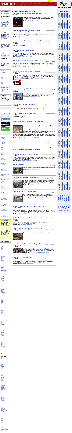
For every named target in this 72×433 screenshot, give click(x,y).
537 (69, 93)
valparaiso (3, 335)
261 (59, 155)
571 (59, 87)
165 (61, 176)
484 (64, 105)
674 (64, 64)
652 (69, 68)
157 (69, 177)
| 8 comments (50, 71)
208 (66, 166)
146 (59, 180)
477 (69, 107)
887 (69, 16)
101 (58, 190)
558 (66, 89)
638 (66, 71)
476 (59, 108)
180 (61, 173)
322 (69, 141)
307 (69, 144)
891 (59, 16)
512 (69, 99)
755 (61, 46)
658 (66, 67)
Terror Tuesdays (4, 46)
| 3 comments (50, 51)
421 (59, 120)
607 (69, 78)
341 (59, 137)
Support (54, 1)
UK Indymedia (12, 3)
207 (69, 166)
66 (68, 196)
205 (61, 167)
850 (61, 25)
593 (66, 81)
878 (66, 18)
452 (69, 112)
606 (59, 79)
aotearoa (2, 339)
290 (61, 148)
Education (20, 224)
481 (59, 107)
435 (61, 117)
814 (64, 33)
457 (69, 111)
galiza (2, 272)
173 (66, 174)
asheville (2, 359)
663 (66, 66)
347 (69, 135)
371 (59, 131)
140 (61, 182)
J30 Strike (2, 189)
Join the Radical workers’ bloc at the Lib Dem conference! (26, 71)
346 (59, 136)
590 (61, 82)
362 (69, 132)
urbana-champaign (4, 410)
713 (66, 55)
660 (61, 67)
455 (61, 112)
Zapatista (2, 175)
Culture (2, 147)
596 (59, 81)
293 (66, 147)
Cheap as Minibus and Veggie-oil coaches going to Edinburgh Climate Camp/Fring (28, 229)
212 (69, 165)
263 (66, 154)
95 (58, 191)
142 (69, 180)
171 (59, 175)
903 (66, 13)
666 (59, 66)
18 (68, 205)
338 (66, 137)
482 (69, 105)
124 (64, 185)
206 (59, 167)
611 (59, 78)
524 (64, 97)
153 (66, 178)
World (39, 96)
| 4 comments (50, 61)
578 (66, 85)
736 (59, 50)
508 (66, 100)
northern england (4, 293)
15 (62, 206)
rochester (2, 397)
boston (2, 364)
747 (69, 47)
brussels (2, 265)
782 (69, 39)
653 (66, 68)
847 (69, 25)
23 (58, 205)
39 (62, 201)
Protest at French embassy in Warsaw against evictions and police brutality (26, 31)
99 (63, 190)
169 (64, 175)
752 (69, 46)
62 (64, 197)
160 (61, 177)
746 (59, 48)
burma (2, 342)
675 (61, 64)
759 (64, 45)
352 (69, 134)
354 (64, 134)
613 (66, 77)
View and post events (5, 13)
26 (64, 204)
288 (66, 148)
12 (68, 206)
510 (61, 100)
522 (69, 97)
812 (69, 33)
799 (64, 36)
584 (64, 83)
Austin (2, 362)
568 (66, 87)
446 (59, 114)
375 (61, 130)
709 (64, 56)
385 (61, 128)
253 (66, 156)
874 (64, 20)
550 (61, 91)
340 (61, 137)
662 (69, 66)
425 (61, 119)
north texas (3, 389)
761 (59, 45)
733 (66, 50)
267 (69, 153)
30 (68, 202)
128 (66, 184)
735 (61, 50)
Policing (2, 166)
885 (61, 17)
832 (69, 28)
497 (69, 102)
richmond (2, 396)
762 (69, 44)
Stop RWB (3, 209)
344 (64, 136)
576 (59, 86)
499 (64, 102)
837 (69, 27)
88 (60, 193)
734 (64, 50)
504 (64, 101)
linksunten (3, 284)
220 (61, 164)
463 (66, 110)
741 (59, 49)
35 (58, 202)
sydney (2, 349)
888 (66, 16)
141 (59, 182)
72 (68, 195)
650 (61, 69)
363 (66, 132)
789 (64, 38)
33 (62, 202)
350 (61, 135)
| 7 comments (50, 218)
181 (59, 173)
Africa (2, 252)
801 (59, 36)
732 (69, 50)
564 (64, 88)
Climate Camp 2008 (4, 210)
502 (69, 101)
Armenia (2, 417)
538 (66, 93)
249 (64, 157)
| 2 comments (50, 122)
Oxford (2, 78)
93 (62, 191)
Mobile (26, 1)
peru (1, 327)
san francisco (3, 401)
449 (64, 113)
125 (61, 185)
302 (69, 145)
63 (62, 197)
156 (59, 178)
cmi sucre (2, 323)
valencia (2, 313)
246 (59, 158)
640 (61, 71)
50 (64, 199)
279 (64, 151)
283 (66, 150)
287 (69, 148)
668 (66, 65)
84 (68, 193)
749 (64, 47)
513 (66, 99)
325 (61, 141)
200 (61, 168)
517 (69, 98)
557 (69, 89)
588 (66, 82)
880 (61, 18)
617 (69, 76)
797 (69, 36)
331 (59, 140)
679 (64, 62)
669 (64, 65)
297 (69, 146)
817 (69, 32)
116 (59, 187)
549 (64, 91)
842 (69, 26)
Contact (43, 1)
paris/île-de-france (4, 295)
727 (69, 51)
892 (69, 15)
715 (61, 55)
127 (69, 184)
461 (59, 111)
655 (61, 68)
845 (61, 26)
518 (66, 98)
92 (64, 191)
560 (61, 89)
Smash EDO (3, 214)
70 (60, 196)
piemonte (2, 298)
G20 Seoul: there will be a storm (22, 257)
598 (66, 80)
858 (66, 23)
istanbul (2, 278)
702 (69, 57)
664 (64, 66)
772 (69, 42)
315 (61, 143)
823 (66, 31)
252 (69, 156)
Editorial (29, 1)
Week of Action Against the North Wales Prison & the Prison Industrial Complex (5, 24)
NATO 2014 (3, 181)
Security (50, 1)
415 (61, 121)
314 (64, 143)
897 (69, 14)
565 (61, 88)
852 (69, 24)
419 (64, 120)
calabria (2, 267)
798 (66, 36)
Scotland (2, 91)
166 (59, 176)
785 (61, 39)
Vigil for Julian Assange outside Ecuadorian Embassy (5, 52)
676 (59, 64)
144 (64, 180)
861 (59, 23)
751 (59, 47)
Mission (33, 1)
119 (64, 186)
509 (64, 100)
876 (59, 20)
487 (69, 104)
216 (59, 165)
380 (61, 129)
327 (69, 140)
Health (20, 117)
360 (61, 133)
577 (69, 85)
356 (59, 134)
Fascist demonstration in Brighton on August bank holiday (28, 41)
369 (64, 131)
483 (66, 105)
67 (66, 196)
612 (69, 77)
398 (66, 124)
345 (61, 136)
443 (66, 114)
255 (61, 156)
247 (69, 157)
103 (66, 189)
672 (69, 64)
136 (59, 183)
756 (59, 46)
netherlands (3, 292)
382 (69, 128)
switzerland (3, 308)
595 (61, 81)
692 (69, 59)
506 (59, 101)
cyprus (2, 269)
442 (69, 114)
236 (59, 161)
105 (61, 189)
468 (66, 109)
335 (61, 139)
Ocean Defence (4, 163)
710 (61, 56)
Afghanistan (3, 137)
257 (69, 155)
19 (66, 205)
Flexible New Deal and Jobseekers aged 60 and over (28, 60)
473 (66, 108)
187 (69, 171)
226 (59, 163)
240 (61, 160)
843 (66, 26)
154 (64, 178)
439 (64, 115)
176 (59, 174)
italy (1, 279)
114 (64, 187)
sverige (2, 306)
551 (59, 91)
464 (64, 110)
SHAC (20, 56)
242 (69, 158)
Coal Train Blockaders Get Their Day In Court (26, 177)
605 (61, 79)
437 (69, 115)
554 (64, 90)
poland (2, 299)
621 (59, 76)
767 (69, 43)
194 (64, 169)
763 (66, 44)
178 (66, 173)
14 (64, 206)
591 (59, 82)
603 (66, 79)
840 (61, 27)
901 (59, 14)
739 (64, 49)
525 (61, 97)
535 (61, 94)
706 (59, 57)
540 (61, 93)
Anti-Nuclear (3, 141)
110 (61, 188)
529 (64, 96)
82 (60, 194)
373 (66, 130)
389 (64, 126)
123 (66, 185)
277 (69, 151)
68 (64, 196)
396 (59, 125)
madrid (2, 287)
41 (58, 201)
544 (64, 92)
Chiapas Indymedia (4, 66)
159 (64, 177)
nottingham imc (3, 294)
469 (64, 109)
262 (69, 154)
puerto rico (3, 328)
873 (66, 20)
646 (59, 70)
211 (59, 166)
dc (1, 370)
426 (59, 119)
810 (61, 34)
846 (59, 26)
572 (69, 86)
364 (64, 132)
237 (69, 160)
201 (59, 168)
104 (64, 189)
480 (61, 107)
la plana (2, 280)
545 (61, 92)
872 (69, 20)
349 (64, 135)
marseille (2, 289)
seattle (2, 407)
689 (64, 60)
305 (61, 145)
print (1, 247)
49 (66, 199)
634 (64, 72)
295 (61, 147)
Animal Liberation (24, 56)
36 (68, 201)
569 (64, 87)
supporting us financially (5, 113)
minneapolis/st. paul (4, 382)
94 (60, 191)
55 (66, 198)
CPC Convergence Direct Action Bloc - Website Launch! (27, 14)
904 (64, 13)
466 (59, 110)
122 (69, 185)
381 (59, 129)
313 (66, 143)
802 (69, 35)
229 (64, 162)
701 (59, 58)
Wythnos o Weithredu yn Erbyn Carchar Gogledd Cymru (5, 28)
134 (64, 183)
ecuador (2, 325)
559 (64, 89)
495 (61, 103)
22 (60, 205)
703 (66, 57)
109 (64, 188)
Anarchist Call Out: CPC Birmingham (24, 104)
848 (66, 25)
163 (66, 176)
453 (66, 112)
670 (61, 65)
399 (64, 124)
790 (61, 38)
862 (69, 22)
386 (59, 128)
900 (61, 14)
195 (61, 169)
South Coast (30, 46)
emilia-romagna (4, 270)
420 (61, 120)
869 (64, 21)
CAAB (8, 38)
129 (64, 184)
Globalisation (26, 137)
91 (66, 191)
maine (2, 378)
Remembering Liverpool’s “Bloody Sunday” (26, 154)
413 (66, 121)
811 (59, 34)
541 (59, 93)
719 (64, 54)
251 (59, 157)
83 (58, 194)
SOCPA (2, 215)
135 (61, 183)
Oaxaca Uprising (4, 211)
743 (66, 48)
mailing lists (3, 428)
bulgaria (2, 266)
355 (61, 134)
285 (61, 150)
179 (64, 173)
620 (61, 76)
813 (66, 33)
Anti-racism (21, 36)
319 (64, 142)
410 (61, 122)
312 (69, 143)
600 (61, 80)
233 (66, 161)
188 (66, 171)
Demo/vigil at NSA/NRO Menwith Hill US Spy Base (5, 37)
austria (2, 259)
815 (61, 33)
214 (64, 165)
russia (2, 303)
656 (59, 68)
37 (66, 201)
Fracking (2, 152)
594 (64, 81)
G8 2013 (2, 182)
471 (59, 109)
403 (66, 123)
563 (66, 88)
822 (69, 31)
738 (66, 49)
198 (66, 168)
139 (64, 182)
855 (61, 24)
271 (59, 153)
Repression (21, 66)
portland (2, 395)
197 (69, 168)
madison (2, 377)
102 (69, 189)
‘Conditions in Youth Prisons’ (21, 142)
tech (1, 430)
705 (61, 57)
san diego (2, 400)
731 (59, 51)
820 (61, 32)
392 (69, 125)
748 (66, 47)
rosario (2, 331)
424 (64, 119)
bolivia (2, 317)
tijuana (2, 333)
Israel (2, 419)
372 (69, 130)
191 (59, 171)
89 (58, 193)
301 (59, 146)
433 (66, 117)
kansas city (3, 375)
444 (64, 114)
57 (62, 198)
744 (64, 48)
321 (59, 142)
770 (61, 43)
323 (66, 141)
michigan (2, 380)
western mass (3, 412)
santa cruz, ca (3, 405)
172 (69, 174)
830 (61, 29)
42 (68, 200)
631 (59, 74)
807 (69, 34)
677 (69, 62)
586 (59, 83)
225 (61, 163)
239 (64, 160)
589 (64, 82)
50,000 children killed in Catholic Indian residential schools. (28, 218)
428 (66, 118)
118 (66, 186)
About (40, 1)
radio (2, 248)
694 (64, 59)
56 (64, 198)
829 (64, 29)
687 (69, 60)
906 (59, 13)
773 (66, 42)
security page (3, 237)
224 (64, 163)
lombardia (2, 286)
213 (66, 165)
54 (68, 198)
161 (59, 177)
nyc (1, 390)
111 (59, 188)
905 (61, 13)
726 (59, 53)
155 (61, 178)
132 (69, 183)
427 (69, 118)
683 (66, 61)
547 (69, 91)
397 (69, 124)
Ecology (2, 148)
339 (64, 137)
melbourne (3, 346)
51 (62, 199)
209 (64, 166)
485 (61, 105)
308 (66, 144)
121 (59, 186)
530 (61, 96)
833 (66, 28)
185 (61, 172)
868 (66, 21)
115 (61, 187)
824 (64, 31)
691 (59, 60)
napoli (2, 291)
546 (59, 92)
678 (66, 62)
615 (61, 77)
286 (59, 150)
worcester (2, 413)
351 (59, 135)
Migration (24, 36)
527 (69, 96)
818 (66, 32)
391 (59, 126)
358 (66, 133)
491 (59, 104)
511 (59, 100)
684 (64, 61)
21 (62, 205)
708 (66, 56)
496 (59, 103)
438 (66, 115)
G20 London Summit (4, 194)
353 (66, 134)
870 (61, 21)
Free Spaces (21, 213)
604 (64, 79)
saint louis (2, 399)
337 (69, 137)
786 (59, 39)
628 (66, 74)
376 (59, 130)
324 (64, 141)
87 (62, 193)
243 (66, 158)
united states (3, 409)
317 (69, 142)
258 (66, 155)
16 (60, 206)
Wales (2, 82)
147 (69, 179)
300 (61, 146)
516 (59, 99)
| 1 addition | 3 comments (48, 155)
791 (59, 38)
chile (1, 320)
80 (64, 194)
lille (1, 283)
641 (59, 71)
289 (64, 148)
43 (66, 200)
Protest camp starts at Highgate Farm (24, 50)
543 (66, 92)
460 (61, 111)
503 (66, 101)
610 (61, 78)
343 (66, 136)
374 (64, 130)
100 (61, 190)
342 (69, 136)
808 (66, 34)
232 (69, 161)
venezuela (3, 336)
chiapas (2, 319)
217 (69, 164)
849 (64, 25)
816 (59, 33)
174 (64, 174)
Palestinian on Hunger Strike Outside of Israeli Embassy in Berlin (30, 89)
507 (69, 100)
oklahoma (2, 391)
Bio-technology (3, 144)
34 (60, 202)
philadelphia (3, 392)
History (20, 160)
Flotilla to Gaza (3, 191)
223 (66, 163)
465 (61, 110)
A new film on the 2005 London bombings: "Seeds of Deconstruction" (28, 244)
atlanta (2, 360)
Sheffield (35, 137)
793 (66, 37)
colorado (2, 368)
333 (66, 139)
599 (64, 80)
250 (61, 157)
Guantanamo (3, 198)
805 (61, 35)
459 (64, 111)
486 (59, 105)
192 (69, 169)
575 (61, 86)
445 (61, 114)
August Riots (3, 187)
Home (23, 1)
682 (69, 61)
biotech (2, 423)
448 (66, 113)
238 (66, 160)
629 (64, 74)
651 (59, 69)
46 (60, 200)
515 (61, 99)
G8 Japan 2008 (3, 205)
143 (66, 180)
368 (66, 131)
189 (64, 171)
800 (61, 36)
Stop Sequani (3, 207)
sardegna (2, 304)
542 (69, 92)
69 (62, 196)
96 (69, 190)
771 (59, 43)
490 (61, 104)
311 (59, 144)
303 (66, 145)
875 (61, 20)
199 (64, 168)
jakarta (2, 344)
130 (61, 184)
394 (64, 125)
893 (66, 15)
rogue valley (3, 398)
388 (66, 126)
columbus (2, 369)
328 (66, 140)
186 (59, 172)
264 (64, 154)
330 (61, 140)
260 (61, 155)
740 (61, 49)
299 (64, 146)
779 (64, 40)
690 (61, 60)
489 (64, 104)
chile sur (2, 321)
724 (64, 53)
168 (66, 175)
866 (59, 22)
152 (69, 178)
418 (66, 120)
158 (66, 177)
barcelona (2, 260)
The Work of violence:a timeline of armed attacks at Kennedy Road (28, 207)
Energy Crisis (3, 150)
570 (61, 87)
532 (69, 94)
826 (59, 31)
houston (2, 373)
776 (59, 42)
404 (64, 123)
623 (66, 75)
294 (64, 147)
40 (60, 201)
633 (66, 72)
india (1, 353)
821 (59, 32)
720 (61, 54)
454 (64, 112)
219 (64, 164)
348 (66, 135)
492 (69, 103)
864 (64, 22)
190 (61, 171)
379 (64, 129)
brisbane (2, 341)
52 (60, 199)
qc (1, 348)
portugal (2, 300)
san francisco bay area (5, 402)
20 (64, 205)
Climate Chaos (32, 20)
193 (66, 169)
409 (64, 122)
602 (69, 79)
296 (59, 147)
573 (66, 86)
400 (61, 124)
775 (61, 42)
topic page (4, 56)
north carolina (3, 388)
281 (59, 151)
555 (61, 90)
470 (61, 109)
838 (66, 27)
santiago (2, 332)
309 (64, 144)
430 (61, 118)
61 (66, 197)
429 (64, 118)
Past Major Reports (4, 216)
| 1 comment (50, 31)
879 (64, 18)
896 (59, 15)
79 (66, 194)
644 (64, 70)
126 (59, 185)
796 (59, 37)
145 (61, 180)
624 (64, 75)
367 (69, 131)
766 (59, 44)
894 (64, 15)
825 (61, 31)
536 (59, 94)
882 (69, 17)
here (3, 47)
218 (66, 164)
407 (69, 122)
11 (58, 207)
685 (61, 61)
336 (59, 139)
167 (69, 175)
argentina (2, 316)
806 (59, 35)
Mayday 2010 (3, 192)
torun (2, 309)
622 (69, 75)
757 (69, 45)
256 (59, 156)
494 (64, 103)
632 (69, 72)
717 (69, 54)
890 (61, 16)
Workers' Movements (43, 20)
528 (66, 96)
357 (69, 133)
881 (59, 18)
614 (64, 77)
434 (64, 117)
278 (66, 151)
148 (66, 179)
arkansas (2, 358)
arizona (2, 357)
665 (61, 66)
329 (64, 140)
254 (64, 156)
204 (64, 167)
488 (66, 104)
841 (59, 27)
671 (59, 65)
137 (69, 182)
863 (66, 22)
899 (64, 14)
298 (66, 146)
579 (64, 85)
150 (61, 179)
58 (60, 198)
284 (64, 150)
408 (66, 122)
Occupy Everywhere (4, 186)
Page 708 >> (66, 210)
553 (66, 90)
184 (64, 172)
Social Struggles (37, 20)
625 (61, 75)
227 (69, 162)
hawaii (2, 371)
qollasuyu (2, 330)
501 (59, 102)
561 (59, 89)
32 (64, 202)
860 (61, 23)
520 (61, 98)
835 (61, 28)
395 (61, 125)
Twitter (6, 99)
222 (69, 163)
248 (66, 157)
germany (2, 273)
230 (61, 162)
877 (69, 18)
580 (61, 85)
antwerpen (3, 256)
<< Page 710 (61, 210)
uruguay (2, 334)
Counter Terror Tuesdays (4, 43)
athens (2, 258)
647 (69, 69)
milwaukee (3, 381)
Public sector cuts (4, 168)
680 (61, 62)
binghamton (3, 363)
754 (64, 46)
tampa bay (3, 408)
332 (69, 139)
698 (66, 58)
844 (64, 26)
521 (59, 98)
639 (64, 71)
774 (64, 42)
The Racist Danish (18, 164)
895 (61, 15)
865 (61, 22)
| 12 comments (50, 142)
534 (64, 94)
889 (64, 16)
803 (66, 35)
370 (61, 131)
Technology (3, 171)
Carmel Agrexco (4, 204)
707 (69, 56)
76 (60, 195)
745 (61, 48)
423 (66, 119)
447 (69, 113)
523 (66, 97)
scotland (2, 305)
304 (64, 145)
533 (66, 94)
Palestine (31, 96)
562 (69, 88)
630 (61, 74)
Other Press (3, 164)
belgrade (2, 263)
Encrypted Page (5, 220)
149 (64, 179)
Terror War (3, 173)
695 (61, 59)
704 (64, 57)
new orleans (3, 387)
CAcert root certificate (3, 235)
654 (64, 68)
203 (66, 167)
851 (59, 25)
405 (61, 123)
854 (64, 24)
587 (69, 82)
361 (59, 133)
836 (59, 28)
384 (64, 128)
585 (61, 83)
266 (59, 154)
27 (62, 204)
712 (69, 55)
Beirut (2, 418)
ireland (2, 277)
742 (69, 48)
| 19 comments (50, 41)
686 (59, 61)
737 (69, 49)
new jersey (3, 385)
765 (61, 44)
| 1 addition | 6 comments (48, 178)
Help (46, 1)
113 (66, 187)
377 (69, 129)
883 (66, 17)
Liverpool (42, 78)
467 (69, 109)
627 (69, 74)
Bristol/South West (4, 89)
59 (58, 198)
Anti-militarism (21, 137)
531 (59, 96)
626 (59, 75)
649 (64, 69)
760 (61, 45)
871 (59, 21)
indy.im (2, 99)
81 (62, 194)
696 (59, 59)
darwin (2, 343)
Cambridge (3, 74)
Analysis (31, 252)
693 (66, 59)
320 (61, 142)
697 (69, 58)
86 (64, 193)
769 (64, 43)
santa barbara (3, 403)
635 (61, 72)
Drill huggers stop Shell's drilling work (24, 191)
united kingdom (3, 312)
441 (59, 115)
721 (59, 54)
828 (66, 29)
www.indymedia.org (4, 244)
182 (69, 172)
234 (64, 161)
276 (59, 152)
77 (58, 195)
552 (69, 90)
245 (61, 158)
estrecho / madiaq (4, 271)
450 (61, 113)
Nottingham (3, 90)
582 (69, 83)
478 (66, 107)
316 (59, 143)
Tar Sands (3, 193)
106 (59, 189)
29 (58, 204)
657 (69, 67)
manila (2, 345)
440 (61, 115)
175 (61, 174)
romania (2, 302)
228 (66, 162)
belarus (2, 261)
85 (66, 193)
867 (69, 21)
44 (64, 200)
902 (69, 13)
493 (66, 103)
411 (59, 122)
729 (64, 51)
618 (66, 76)
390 (61, 126)
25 (66, 204)
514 (64, 99)
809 (64, 34)
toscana (2, 310)
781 (59, 40)
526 (59, 97)
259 (64, 155)
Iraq (1, 160)
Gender (2, 154)
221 (59, 164)
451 (59, 113)
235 (61, 161)
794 (64, 37)
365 (61, 132)
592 (69, 81)
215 (61, 165)
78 (68, 194)
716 (59, 55)
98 (65, 190)
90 (68, 191)
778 (66, 40)
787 (69, 38)
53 (58, 199)
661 (59, 67)
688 (66, 60)
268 (66, 153)
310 (61, 144)
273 (66, 152)
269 (64, 153)
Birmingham (3, 73)
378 (66, 129)
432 (69, 117)
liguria (2, 282)
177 (69, 173)
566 (59, 88)
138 (66, 182)
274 (64, 152)
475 (61, 108)
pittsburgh (2, 394)
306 (59, 145)
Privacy (37, 1)
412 (69, 121)
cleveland (2, 367)
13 (66, 206)
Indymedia (3, 159)
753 (66, 46)
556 (59, 90)
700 (61, 58)
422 (69, 119)
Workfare (2, 183)
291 (59, 148)
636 (59, 72)
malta (2, 288)
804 (64, 35)
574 (64, 86)
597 (69, 80)
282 (69, 150)
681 (59, 62)
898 (66, 14)
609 (64, 78)
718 (66, 54)
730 (61, 51)
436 (59, 117)
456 (59, 112)
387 (69, 126)
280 (61, 151)
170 (61, 175)
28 (60, 204)
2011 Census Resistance (5, 185)
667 (69, 65)
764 (64, 44)
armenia (2, 257)
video (2, 250)
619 (64, 76)
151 (59, 179)
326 (59, 141)
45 (62, 200)
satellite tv (2, 249)
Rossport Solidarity (4, 212)
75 (62, 195)
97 (67, 190)
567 (69, 87)
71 (58, 196)
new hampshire (3, 384)
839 (64, 27)
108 (66, 188)
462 (69, 110)
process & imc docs (4, 429)
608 (66, 78)
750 (61, 47)
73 (66, 195)
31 (66, 202)
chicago (2, 366)
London (2, 77)
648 (66, 69)
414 (64, 121)
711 (59, 56)
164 (64, 176)
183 (66, 172)
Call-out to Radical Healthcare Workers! (25, 113)
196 (59, 169)
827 (69, 29)
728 (66, 51)
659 (64, 67)
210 (61, 166)
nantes (2, 290)
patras (2, 296)
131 (59, 184)
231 (59, 162)
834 (64, 28)
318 (66, 142)
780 (61, 40)
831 (59, 29)
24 (68, 204)
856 (59, 24)
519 (64, 98)
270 (61, 153)
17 (58, 206)
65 (58, 197)
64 (60, 197)
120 (61, 186)
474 (64, 108)
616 (59, 77)
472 (69, 108)
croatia (2, 268)
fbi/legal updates (4, 427)
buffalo (2, 365)
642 (69, 70)
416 (59, 121)
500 (61, 102)
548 (66, 91)
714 (64, 55)
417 (69, 120)
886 (59, 17)
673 (66, 64)
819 (64, 32)
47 (58, 200)
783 (66, 39)
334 (64, 139)
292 (69, 147)
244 (64, 158)
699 (64, 58)
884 (64, 17)
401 (59, 124)
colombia (2, 324)
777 (69, 40)
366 (59, 132)
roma (2, 301)
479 (64, 107)
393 (66, 125)
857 (69, 23)
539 (64, 93)
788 (66, 38)
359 (64, 133)
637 (69, 71)
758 (66, 45)
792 (69, 37)
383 (66, 128)
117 (69, 186)
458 (66, 111)
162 (69, 176)
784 (64, 39)
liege (1, 281)
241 (59, 160)
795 (61, 37)
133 (66, 183)
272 (69, 152)
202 (69, 167)
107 (69, 188)
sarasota (2, 406)
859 (64, 23)
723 (66, 53)
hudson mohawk (4, 374)
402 (69, 123)
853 (66, 24)
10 (60, 207)
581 (59, 85)
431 (59, 118)
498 (66, 102)
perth (2, 347)
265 (61, 154)
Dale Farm (3, 188)
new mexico (3, 386)
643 (66, 70)
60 (68, 197)
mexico (2, 326)
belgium (2, 262)
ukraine (2, 311)
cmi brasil (2, 322)
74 (64, 195)
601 (59, 80)
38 (64, 201)
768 (66, 43)
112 (69, 187)
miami (2, 379)
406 (59, 123)
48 (68, 199)
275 (61, 152)
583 (66, 83)
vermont (2, 411)
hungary (2, 276)
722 (69, 53)
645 (61, 70)
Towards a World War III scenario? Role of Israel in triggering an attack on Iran (28, 122)
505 (61, 101)
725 (61, 53)
